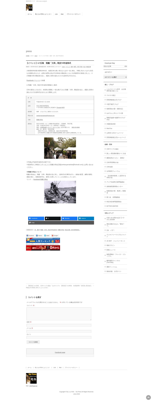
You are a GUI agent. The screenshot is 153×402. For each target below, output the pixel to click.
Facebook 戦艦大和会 (40, 179)
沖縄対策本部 (111, 124)
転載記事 (88, 66)
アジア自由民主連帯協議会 (115, 182)
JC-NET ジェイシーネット (116, 241)
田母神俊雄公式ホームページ (116, 137)
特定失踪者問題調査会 (114, 201)
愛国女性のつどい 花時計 (115, 158)
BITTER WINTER (112, 206)
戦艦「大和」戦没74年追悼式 (48, 230)
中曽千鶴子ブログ (112, 104)
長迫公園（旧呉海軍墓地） (72, 230)
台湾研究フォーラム (113, 171)
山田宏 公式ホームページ (115, 133)
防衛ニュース (111, 250)
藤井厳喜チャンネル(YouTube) (113, 261)
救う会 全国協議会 (113, 197)
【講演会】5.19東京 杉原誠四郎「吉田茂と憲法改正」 (77, 285)
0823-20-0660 (76, 127)
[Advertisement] (76, 32)
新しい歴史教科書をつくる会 (116, 153)
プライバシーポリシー (71, 370)
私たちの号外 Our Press (74, 394)
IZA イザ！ (111, 230)
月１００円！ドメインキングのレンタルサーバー (42, 244)
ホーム (30, 370)
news (63, 66)
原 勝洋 (37, 230)
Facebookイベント (33, 80)
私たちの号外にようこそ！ (42, 370)
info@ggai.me (33, 388)
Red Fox (109, 128)
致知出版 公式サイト (114, 271)
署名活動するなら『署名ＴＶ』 (115, 225)
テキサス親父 (111, 95)
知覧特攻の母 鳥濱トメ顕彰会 (116, 192)
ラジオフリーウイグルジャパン (116, 235)
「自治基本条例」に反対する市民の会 (116, 176)
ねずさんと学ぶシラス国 (115, 113)
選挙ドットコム (112, 267)
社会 (84, 66)
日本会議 (110, 167)
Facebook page (60, 355)
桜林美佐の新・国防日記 (115, 109)
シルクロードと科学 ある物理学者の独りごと (116, 90)
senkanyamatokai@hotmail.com (45, 115)
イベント (67, 66)
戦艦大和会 (39, 119)
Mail (60, 370)
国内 (72, 66)
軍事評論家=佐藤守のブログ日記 (116, 118)
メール (30, 331)
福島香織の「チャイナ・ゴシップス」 (116, 255)
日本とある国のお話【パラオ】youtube (115, 218)
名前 (29, 324)
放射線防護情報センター (115, 186)
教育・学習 (77, 66)
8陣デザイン (111, 245)
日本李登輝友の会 (112, 162)
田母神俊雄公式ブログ (114, 100)
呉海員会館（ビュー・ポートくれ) (50, 127)
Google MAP (60, 107)
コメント (30, 305)
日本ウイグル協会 (112, 149)
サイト (29, 337)
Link (54, 370)
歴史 (81, 66)
